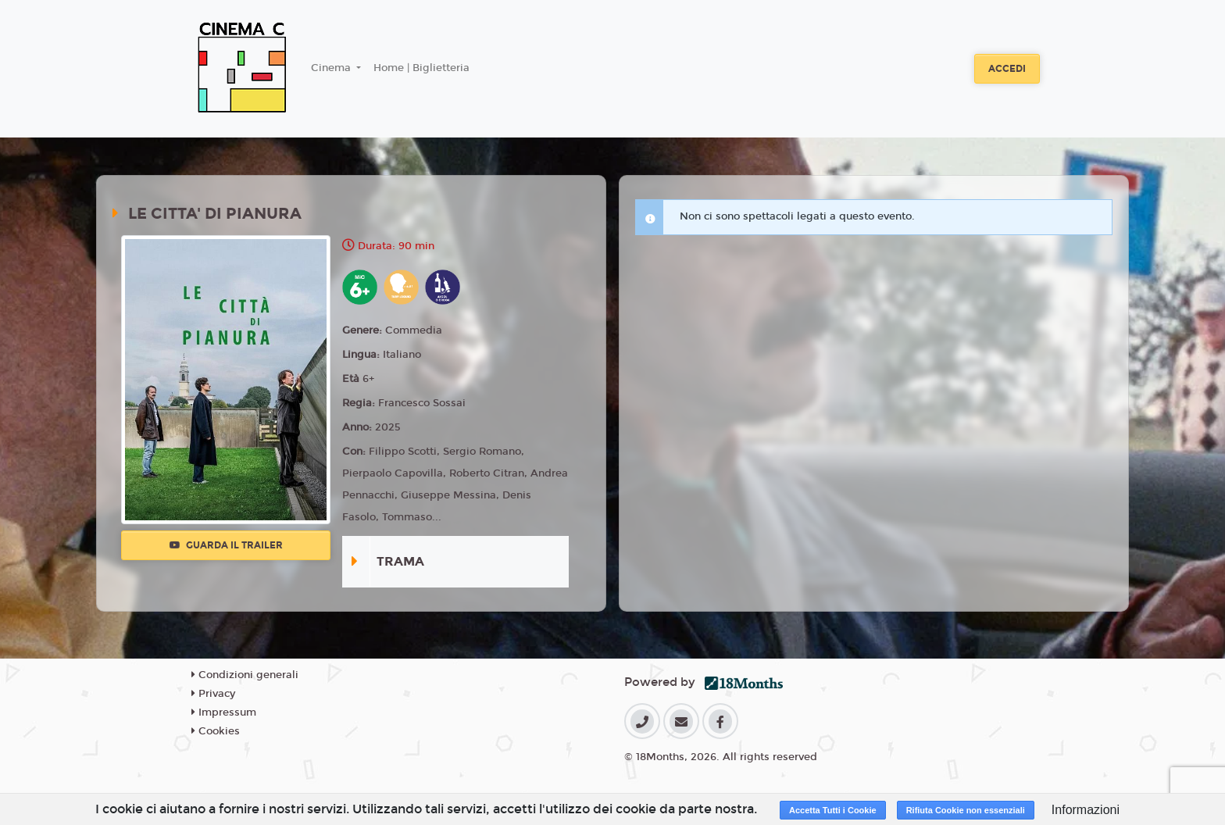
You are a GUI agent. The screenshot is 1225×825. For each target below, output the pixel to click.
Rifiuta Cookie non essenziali (965, 810)
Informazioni (1086, 809)
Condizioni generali (244, 675)
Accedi (1007, 68)
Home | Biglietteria (421, 68)
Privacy (213, 694)
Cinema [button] (332, 68)
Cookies (215, 731)
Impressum (223, 712)
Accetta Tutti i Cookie (833, 810)
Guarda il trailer (226, 545)
